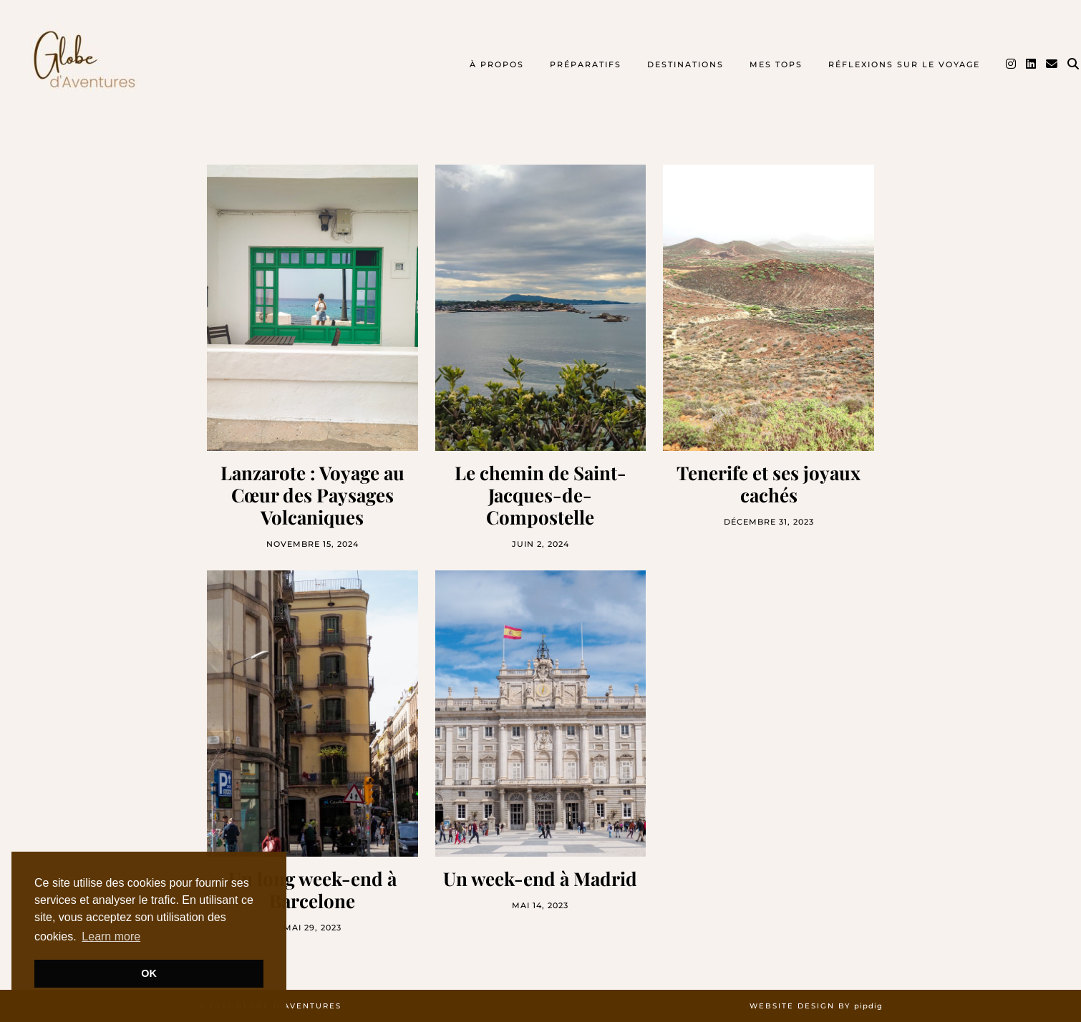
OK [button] (149, 973)
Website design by (816, 1006)
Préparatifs (585, 64)
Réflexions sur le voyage (904, 64)
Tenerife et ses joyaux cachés (769, 484)
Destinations (685, 64)
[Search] (1073, 64)
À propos (497, 64)
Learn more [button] (111, 936)
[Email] (1052, 64)
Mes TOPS (776, 64)
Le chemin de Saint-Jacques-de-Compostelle (540, 495)
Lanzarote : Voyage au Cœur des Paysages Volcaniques (312, 495)
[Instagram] (1011, 64)
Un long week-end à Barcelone (312, 889)
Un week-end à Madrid (540, 878)
